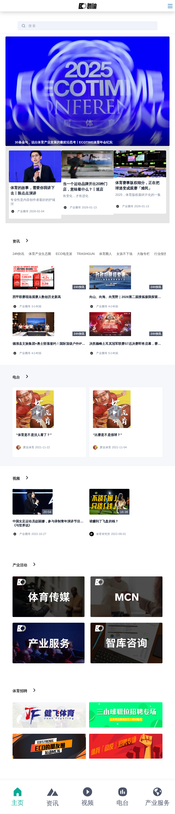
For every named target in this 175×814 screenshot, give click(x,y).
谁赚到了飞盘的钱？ (103, 521)
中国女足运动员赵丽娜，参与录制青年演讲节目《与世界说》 (46, 523)
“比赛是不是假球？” (107, 435)
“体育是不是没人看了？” (34, 435)
